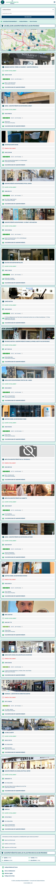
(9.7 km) (35, 860)
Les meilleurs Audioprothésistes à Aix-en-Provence (21, 26)
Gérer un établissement (10, 870)
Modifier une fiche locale (10, 843)
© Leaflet (49, 49)
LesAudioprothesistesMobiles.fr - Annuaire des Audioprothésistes (30, 880)
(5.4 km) (7, 857)
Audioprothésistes (23, 21)
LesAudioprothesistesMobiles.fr (10, 21)
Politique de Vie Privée (9, 876)
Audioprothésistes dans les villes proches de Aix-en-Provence (25, 853)
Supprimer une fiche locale (10, 847)
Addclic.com (29, 883)
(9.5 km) (8, 860)
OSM (54, 49)
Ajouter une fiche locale (10, 840)
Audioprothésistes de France (11, 867)
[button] (37, 45)
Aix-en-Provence (33, 21)
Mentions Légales (9, 873)
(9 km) (34, 857)
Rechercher (28, 16)
